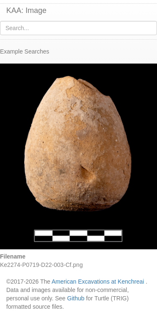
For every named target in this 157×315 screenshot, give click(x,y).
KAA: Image (26, 10)
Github (75, 298)
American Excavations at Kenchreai (97, 281)
